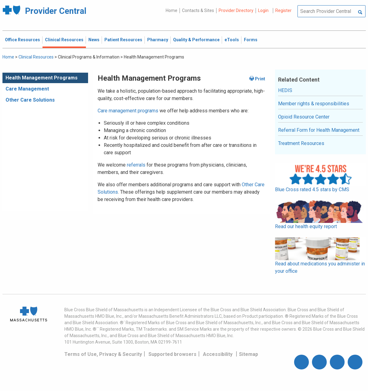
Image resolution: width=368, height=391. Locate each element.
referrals (136, 165)
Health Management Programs (42, 78)
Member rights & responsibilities (313, 104)
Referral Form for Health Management (318, 130)
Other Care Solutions (30, 100)
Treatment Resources (301, 143)
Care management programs (128, 111)
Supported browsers (172, 354)
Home (171, 10)
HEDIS (285, 90)
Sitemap (248, 354)
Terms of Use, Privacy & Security (103, 354)
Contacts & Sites (198, 10)
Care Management (27, 89)
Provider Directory (236, 10)
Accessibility (218, 354)
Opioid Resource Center (304, 117)
